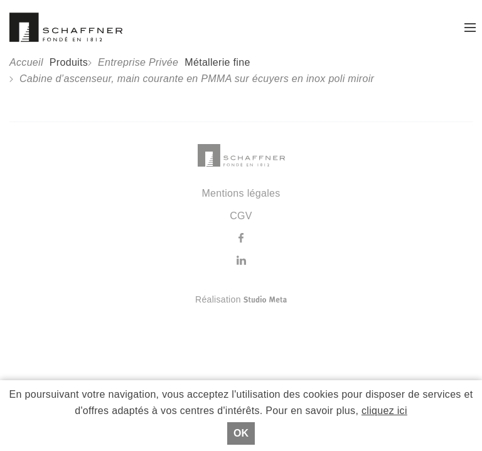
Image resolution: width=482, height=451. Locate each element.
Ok (241, 433)
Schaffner (65, 27)
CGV (241, 215)
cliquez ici (384, 410)
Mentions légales (240, 193)
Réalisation (291, 299)
